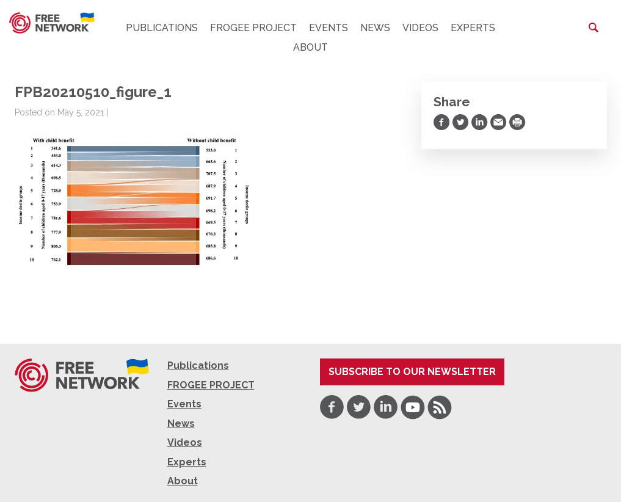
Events (328, 28)
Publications (162, 28)
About (310, 47)
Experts (473, 28)
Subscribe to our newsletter (412, 371)
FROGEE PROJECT (253, 28)
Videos (420, 28)
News (375, 28)
